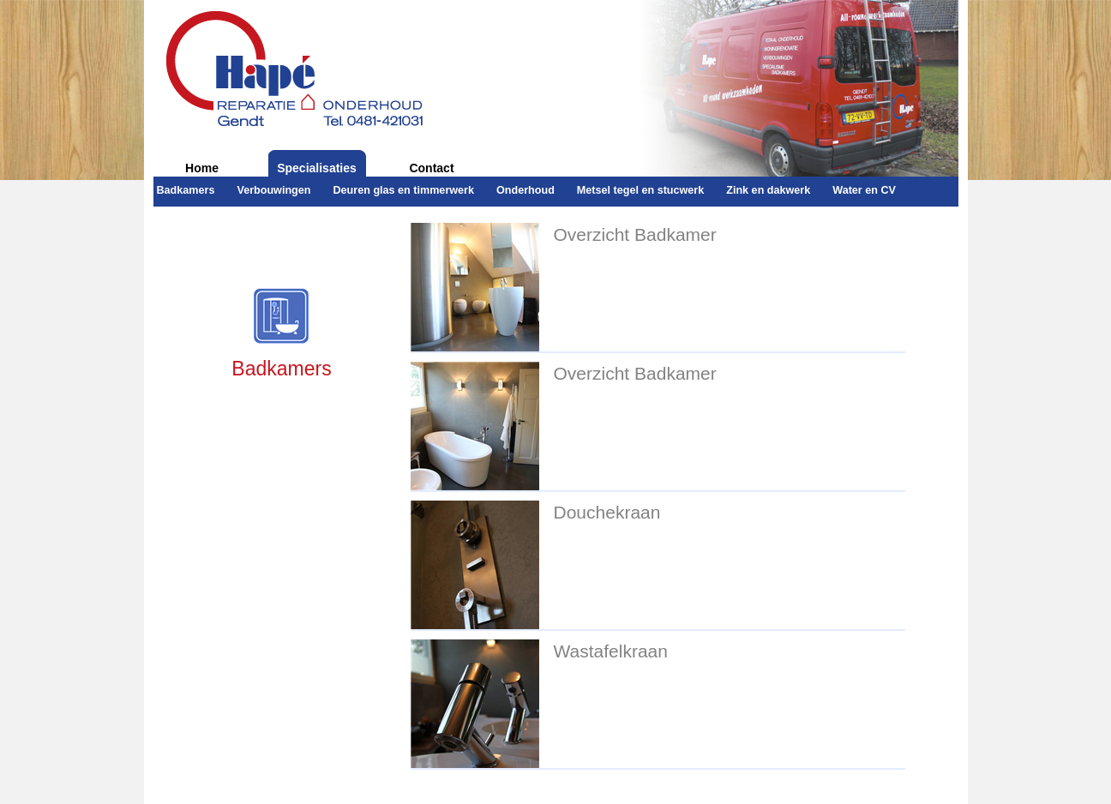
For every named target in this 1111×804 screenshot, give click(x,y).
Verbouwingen (273, 190)
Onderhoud (525, 190)
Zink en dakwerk (768, 190)
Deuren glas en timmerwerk (403, 190)
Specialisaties (317, 168)
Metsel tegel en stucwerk (640, 190)
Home (202, 168)
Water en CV (864, 190)
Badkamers (186, 190)
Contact (431, 168)
